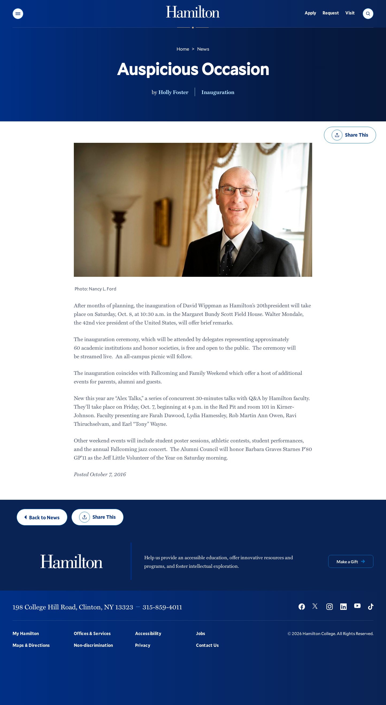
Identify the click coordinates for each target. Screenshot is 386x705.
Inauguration (217, 92)
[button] (18, 13)
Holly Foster (173, 92)
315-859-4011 (162, 606)
